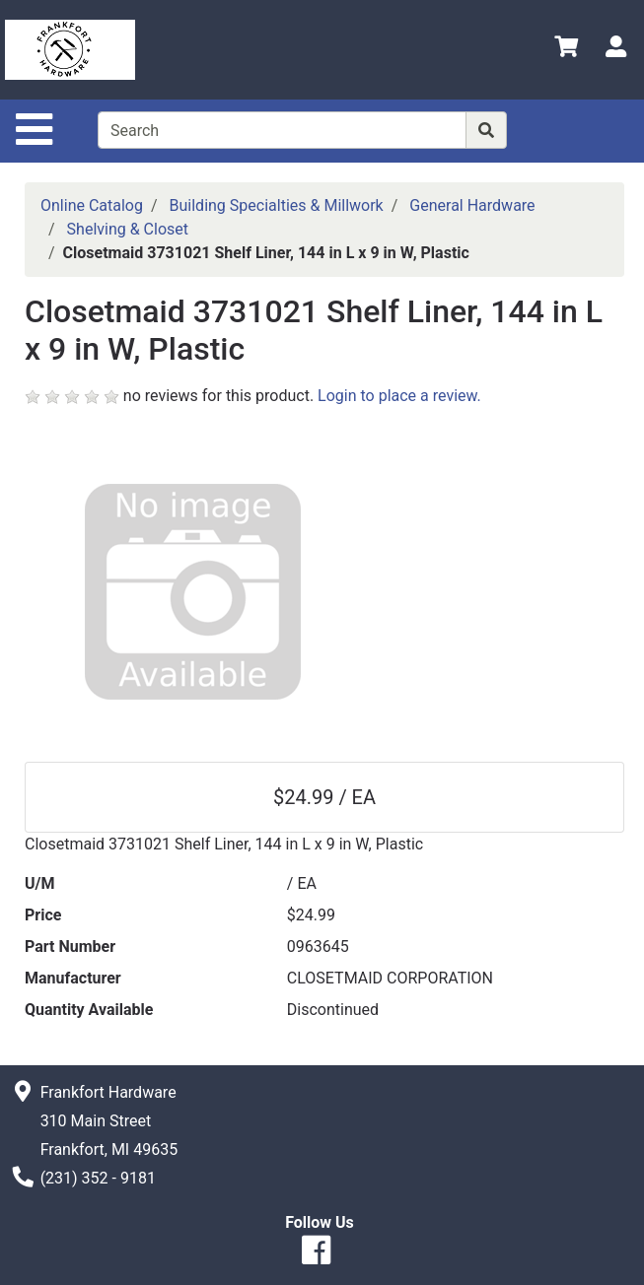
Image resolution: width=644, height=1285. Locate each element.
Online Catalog (91, 205)
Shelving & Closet (127, 229)
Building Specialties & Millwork (277, 205)
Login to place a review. (399, 395)
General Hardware (472, 205)
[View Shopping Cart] (566, 49)
